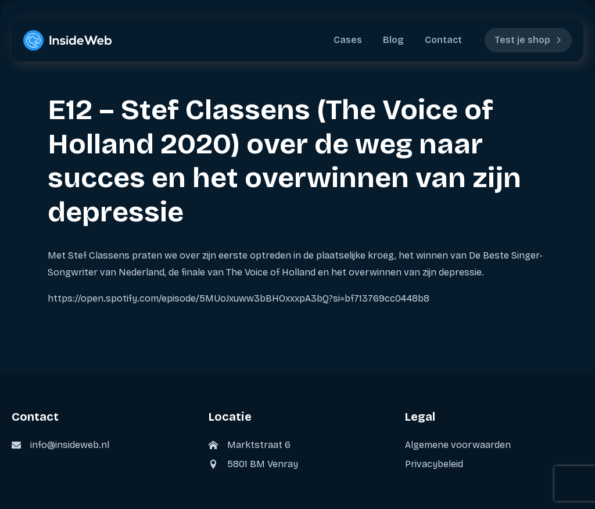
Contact (443, 39)
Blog (393, 39)
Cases (348, 39)
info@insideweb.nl (69, 444)
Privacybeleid (434, 463)
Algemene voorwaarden (458, 444)
